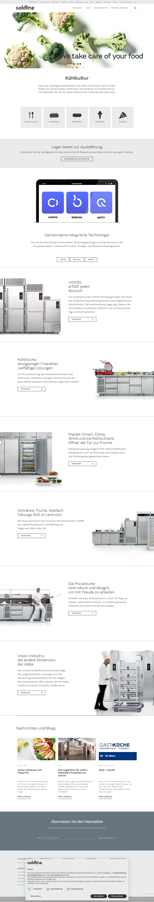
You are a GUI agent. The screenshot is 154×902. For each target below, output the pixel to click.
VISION (88, 8)
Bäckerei (21, 878)
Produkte (77, 8)
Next (151, 40)
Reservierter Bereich (126, 2)
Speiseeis (21, 882)
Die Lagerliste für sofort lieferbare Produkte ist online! (73, 772)
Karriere (71, 2)
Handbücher (107, 2)
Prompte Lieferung (119, 8)
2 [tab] (75, 63)
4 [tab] (80, 63)
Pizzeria (21, 885)
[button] (135, 8)
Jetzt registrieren (107, 838)
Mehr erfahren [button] (36, 896)
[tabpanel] (77, 40)
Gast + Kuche (107, 770)
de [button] (135, 2)
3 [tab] (78, 63)
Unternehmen (33, 2)
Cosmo (92, 2)
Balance (77, 259)
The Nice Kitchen (44, 2)
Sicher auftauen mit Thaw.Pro (30, 771)
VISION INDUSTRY (101, 8)
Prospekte (64, 2)
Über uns (21, 863)
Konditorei (22, 875)
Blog (86, 2)
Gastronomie (23, 872)
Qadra (91, 259)
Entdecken (76, 319)
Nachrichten (79, 2)
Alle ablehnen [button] (99, 896)
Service (115, 2)
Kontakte (98, 2)
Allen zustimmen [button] (117, 896)
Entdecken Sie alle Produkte (77, 159)
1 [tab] (73, 63)
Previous (3, 40)
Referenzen (55, 2)
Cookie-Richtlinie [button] (55, 875)
